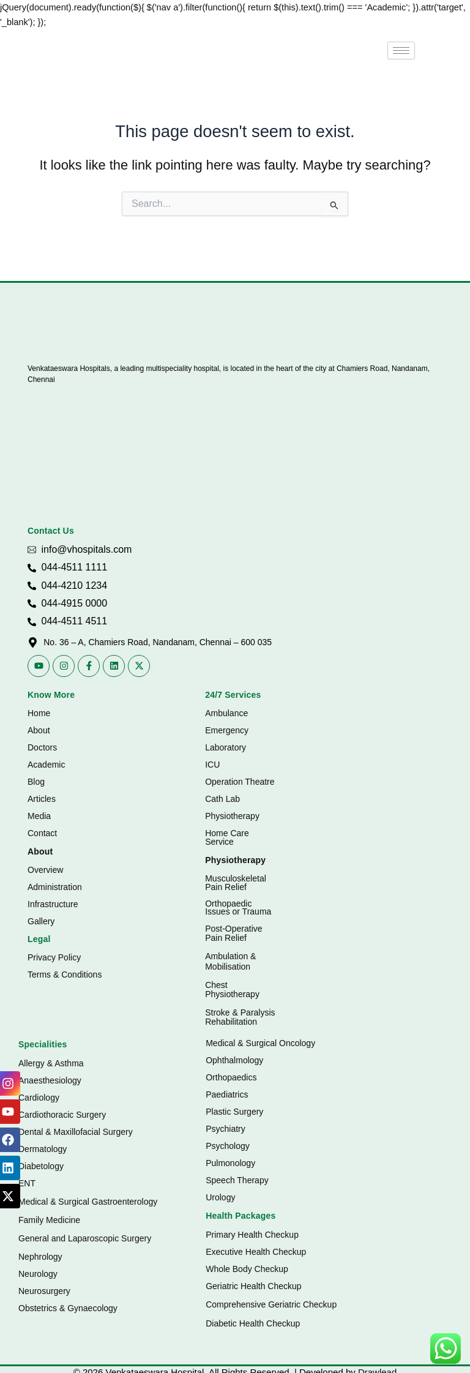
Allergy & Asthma (51, 1063)
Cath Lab (222, 799)
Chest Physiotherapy (232, 989)
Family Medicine (49, 1220)
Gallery (41, 921)
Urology (220, 1197)
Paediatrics (227, 1094)
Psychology (228, 1146)
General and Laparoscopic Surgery (84, 1238)
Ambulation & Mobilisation (230, 961)
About (39, 730)
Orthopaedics (231, 1077)
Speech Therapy (237, 1180)
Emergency (226, 730)
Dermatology (42, 1149)
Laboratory (225, 747)
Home (39, 713)
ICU (212, 764)
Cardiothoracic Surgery (62, 1115)
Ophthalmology (234, 1060)
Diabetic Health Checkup (253, 1323)
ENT (26, 1183)
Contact (42, 833)
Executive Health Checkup (256, 1252)
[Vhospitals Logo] (66, 336)
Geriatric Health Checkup (253, 1286)
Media (39, 816)
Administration (55, 887)
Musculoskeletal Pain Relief (235, 883)
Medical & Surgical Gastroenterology (87, 1202)
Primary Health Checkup (252, 1235)
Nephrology (40, 1257)
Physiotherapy (232, 816)
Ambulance (226, 713)
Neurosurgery (44, 1291)
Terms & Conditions (65, 974)
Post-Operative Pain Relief (233, 933)
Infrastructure (53, 904)
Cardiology (38, 1097)
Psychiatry (225, 1129)
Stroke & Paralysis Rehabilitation (240, 1017)
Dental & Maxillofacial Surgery (75, 1132)
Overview (45, 870)
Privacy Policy (54, 957)
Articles (42, 799)
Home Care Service (227, 837)
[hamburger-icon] (401, 50)
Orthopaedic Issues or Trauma (238, 907)
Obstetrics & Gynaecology (68, 1308)
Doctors (42, 747)
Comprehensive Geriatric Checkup (271, 1304)
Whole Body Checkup (247, 1269)
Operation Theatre (239, 782)
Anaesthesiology (49, 1080)
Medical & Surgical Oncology (260, 1043)
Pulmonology (230, 1163)
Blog (36, 782)
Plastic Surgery (234, 1112)
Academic (46, 764)
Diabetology (41, 1166)
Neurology (38, 1274)
